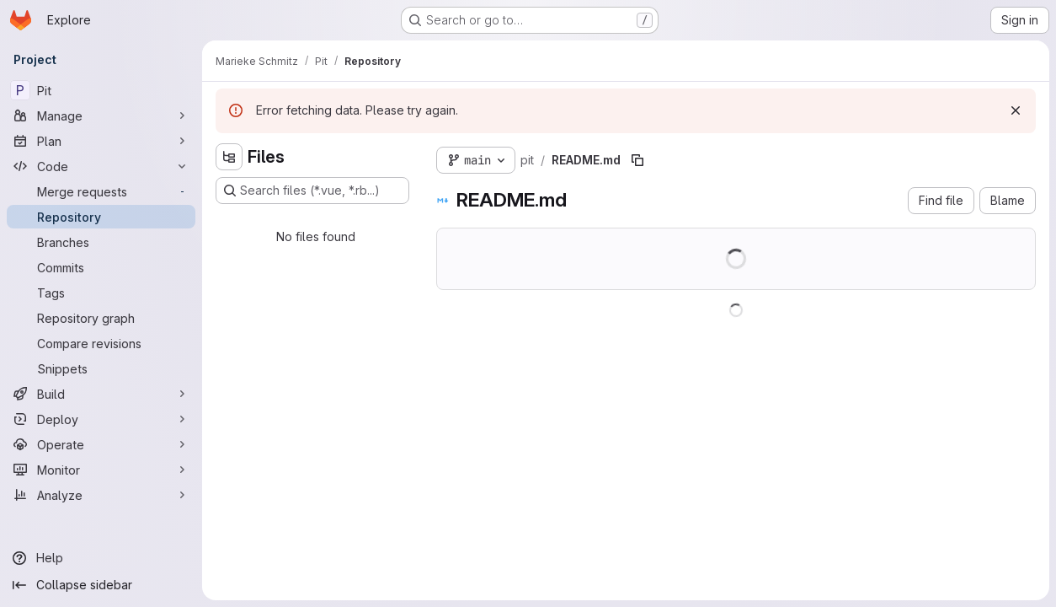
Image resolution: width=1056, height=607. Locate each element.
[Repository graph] (101, 318)
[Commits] (101, 267)
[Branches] (101, 242)
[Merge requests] (101, 191)
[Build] (101, 394)
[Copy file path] (637, 160)
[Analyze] (101, 495)
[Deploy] (101, 419)
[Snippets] (101, 368)
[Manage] (101, 115)
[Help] (101, 558)
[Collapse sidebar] (101, 585)
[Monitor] (101, 469)
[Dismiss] (1015, 110)
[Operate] (101, 444)
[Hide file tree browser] (229, 156)
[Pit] (101, 90)
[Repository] (101, 216)
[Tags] (101, 292)
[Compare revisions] (101, 343)
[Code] (101, 166)
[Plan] (101, 141)
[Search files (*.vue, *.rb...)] (312, 190)
